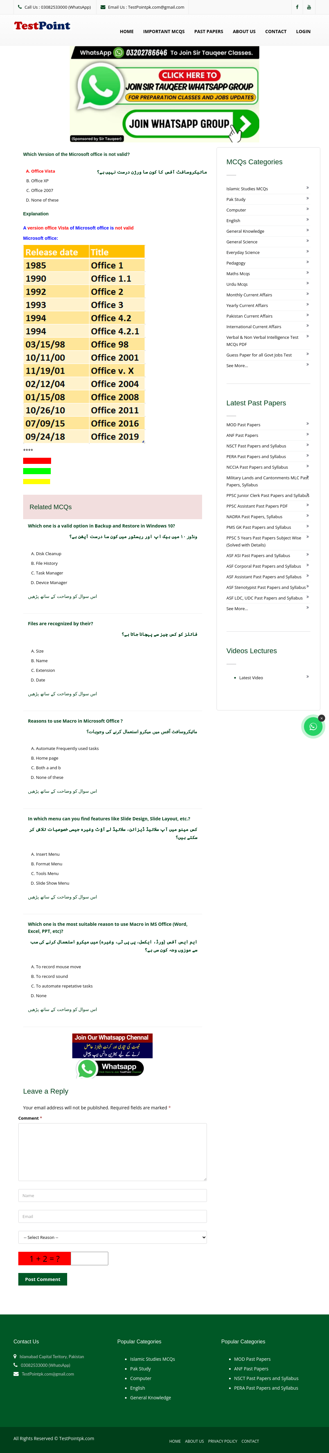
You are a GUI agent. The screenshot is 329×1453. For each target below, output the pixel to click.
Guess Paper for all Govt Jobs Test (259, 355)
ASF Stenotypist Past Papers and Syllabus (266, 587)
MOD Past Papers (244, 425)
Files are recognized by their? (60, 623)
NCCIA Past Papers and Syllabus (257, 467)
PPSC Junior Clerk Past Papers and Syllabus (268, 495)
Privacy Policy (222, 1441)
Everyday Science (243, 252)
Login (303, 31)
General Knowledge (245, 231)
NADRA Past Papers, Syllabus (254, 516)
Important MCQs (164, 31)
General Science (242, 242)
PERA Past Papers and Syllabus (256, 456)
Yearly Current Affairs (247, 305)
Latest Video (251, 678)
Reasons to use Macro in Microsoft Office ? (75, 721)
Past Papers (208, 31)
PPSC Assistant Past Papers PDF (257, 506)
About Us (244, 31)
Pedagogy (236, 263)
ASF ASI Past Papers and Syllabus (258, 555)
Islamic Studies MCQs (247, 189)
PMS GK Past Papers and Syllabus (259, 527)
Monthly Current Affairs (249, 295)
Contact (276, 31)
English (233, 220)
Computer (236, 210)
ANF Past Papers (242, 435)
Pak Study (236, 199)
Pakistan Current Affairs (250, 316)
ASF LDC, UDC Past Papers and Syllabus (265, 598)
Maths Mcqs (238, 273)
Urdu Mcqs (237, 284)
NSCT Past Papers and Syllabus (256, 446)
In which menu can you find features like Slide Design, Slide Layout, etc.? (109, 819)
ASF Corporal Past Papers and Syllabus (264, 566)
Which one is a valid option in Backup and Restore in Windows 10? (101, 526)
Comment (30, 1118)
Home (127, 31)
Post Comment (42, 1279)
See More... (237, 365)
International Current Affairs (254, 326)
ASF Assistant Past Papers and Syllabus (264, 577)
